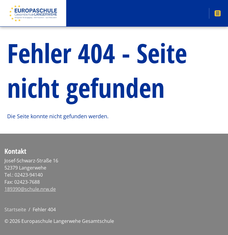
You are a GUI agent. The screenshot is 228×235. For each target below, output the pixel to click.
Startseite (15, 209)
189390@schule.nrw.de (30, 189)
